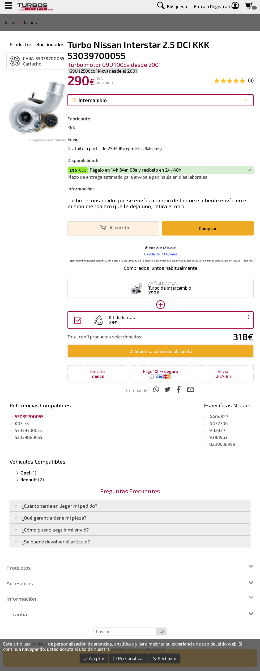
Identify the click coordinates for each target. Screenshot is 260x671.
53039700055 (28, 430)
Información (130, 598)
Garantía (130, 614)
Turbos (30, 22)
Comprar (208, 228)
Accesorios (130, 583)
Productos (130, 567)
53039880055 (28, 437)
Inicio (10, 22)
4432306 (218, 423)
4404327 (218, 416)
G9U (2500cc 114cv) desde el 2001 (103, 70)
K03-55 (22, 423)
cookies (39, 643)
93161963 (218, 437)
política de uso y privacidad (138, 649)
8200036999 (222, 444)
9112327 (217, 430)
